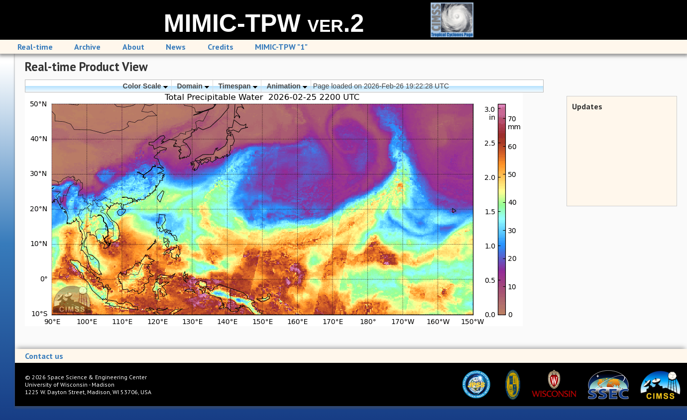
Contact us (44, 356)
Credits (220, 47)
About (133, 47)
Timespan (238, 86)
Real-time (35, 47)
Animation (286, 86)
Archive (87, 47)
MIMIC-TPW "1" (281, 47)
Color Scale (145, 86)
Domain (193, 86)
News (176, 47)
